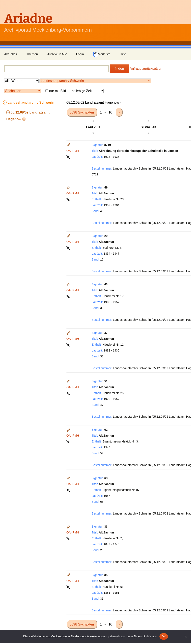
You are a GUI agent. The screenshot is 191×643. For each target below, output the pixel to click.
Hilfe (123, 54)
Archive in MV (57, 54)
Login (80, 54)
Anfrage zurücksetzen (146, 68)
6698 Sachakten (82, 112)
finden (119, 68)
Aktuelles (10, 54)
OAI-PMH (72, 150)
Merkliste (101, 54)
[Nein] (186, 636)
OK (164, 636)
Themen (32, 54)
